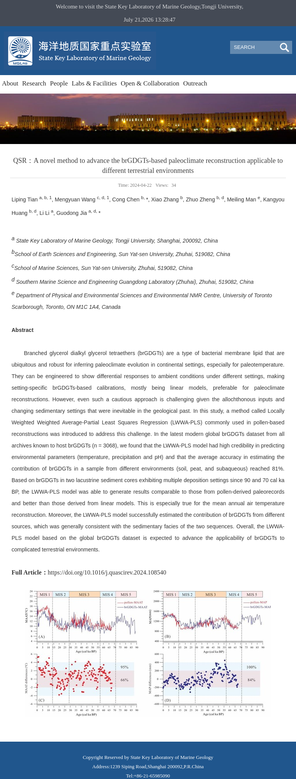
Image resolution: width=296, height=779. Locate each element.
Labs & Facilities (94, 83)
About (10, 83)
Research (34, 83)
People (59, 83)
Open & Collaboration (150, 83)
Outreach (195, 83)
